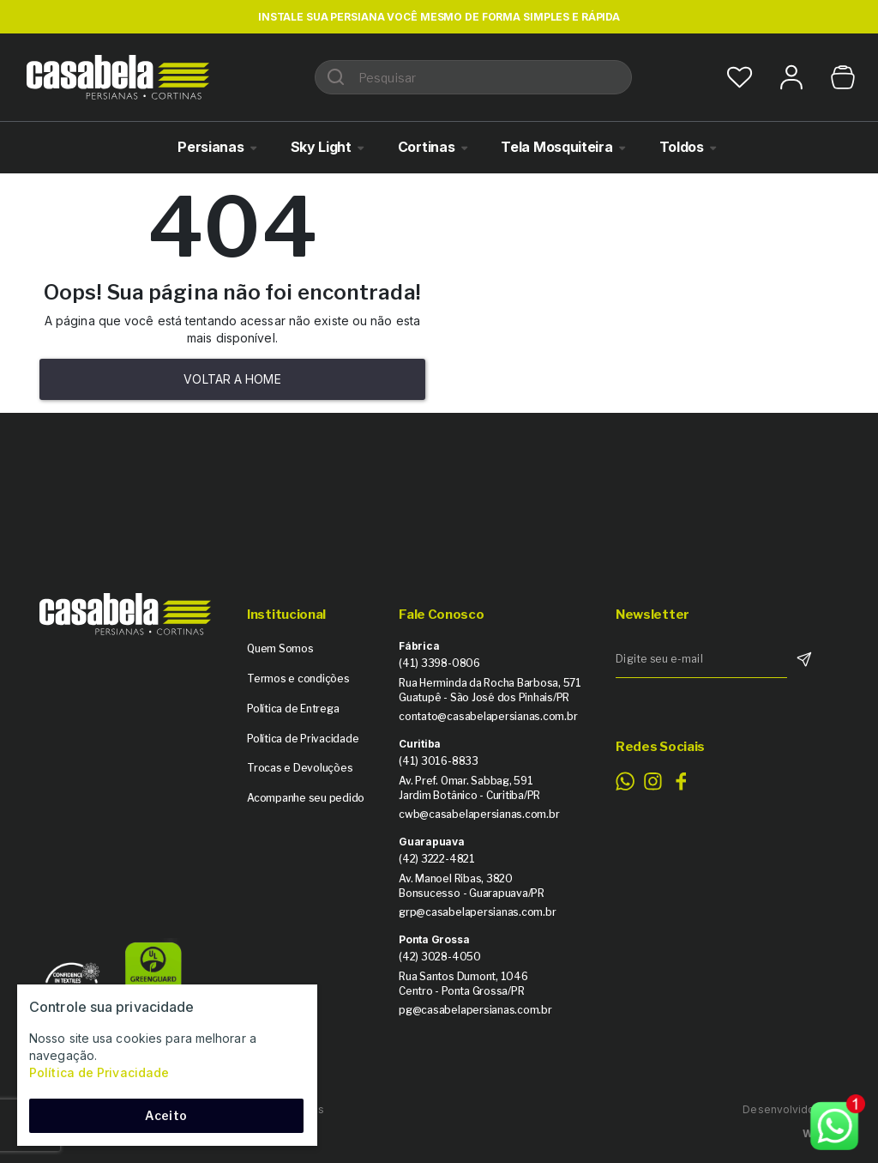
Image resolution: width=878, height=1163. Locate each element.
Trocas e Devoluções (299, 767)
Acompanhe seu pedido (305, 797)
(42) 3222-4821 (437, 858)
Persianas (210, 146)
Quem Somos (280, 648)
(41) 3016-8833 (438, 760)
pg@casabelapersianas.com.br (475, 1009)
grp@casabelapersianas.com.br (477, 912)
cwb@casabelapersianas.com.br (479, 814)
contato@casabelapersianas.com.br (488, 716)
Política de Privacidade (302, 738)
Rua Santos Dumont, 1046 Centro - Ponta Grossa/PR (463, 983)
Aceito (166, 1115)
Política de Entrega (293, 708)
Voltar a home (231, 379)
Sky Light (321, 146)
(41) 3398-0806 (439, 663)
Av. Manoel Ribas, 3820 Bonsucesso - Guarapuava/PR (471, 886)
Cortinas (426, 146)
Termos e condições (298, 678)
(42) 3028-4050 (440, 956)
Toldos (681, 146)
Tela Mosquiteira (556, 146)
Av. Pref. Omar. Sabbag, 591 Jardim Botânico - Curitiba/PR (469, 788)
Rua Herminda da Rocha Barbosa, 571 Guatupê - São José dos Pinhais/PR (490, 690)
